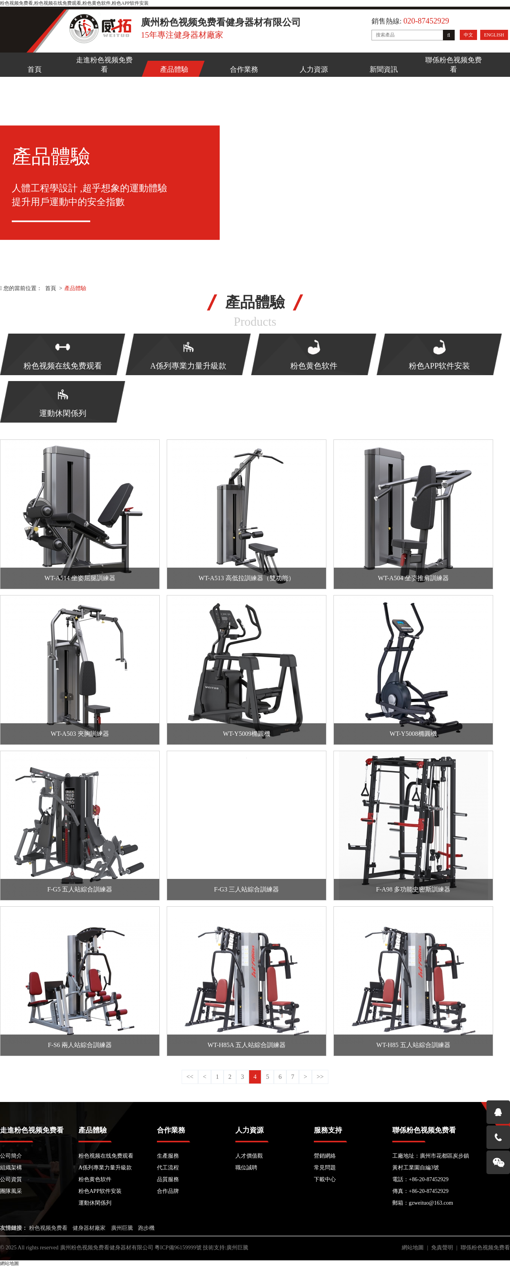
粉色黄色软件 (94, 1179)
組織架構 (11, 1168)
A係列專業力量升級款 (105, 1168)
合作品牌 (168, 1191)
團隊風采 (11, 1191)
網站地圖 (413, 1248)
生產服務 (168, 1156)
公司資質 (11, 1179)
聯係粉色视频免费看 (453, 64)
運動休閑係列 (94, 1203)
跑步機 (146, 1228)
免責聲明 (442, 1248)
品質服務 (168, 1179)
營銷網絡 (325, 1156)
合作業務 (244, 69)
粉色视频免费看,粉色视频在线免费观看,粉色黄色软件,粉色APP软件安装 (74, 3)
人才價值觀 (249, 1156)
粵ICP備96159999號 (178, 1248)
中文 (468, 35)
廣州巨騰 (122, 1228)
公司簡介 (11, 1156)
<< (189, 1076)
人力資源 (314, 69)
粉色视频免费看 (48, 1228)
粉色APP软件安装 (100, 1191)
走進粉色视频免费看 (104, 64)
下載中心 (325, 1179)
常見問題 (325, 1168)
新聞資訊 (384, 69)
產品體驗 (174, 69)
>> (320, 1076)
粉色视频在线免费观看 (105, 1156)
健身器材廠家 (89, 1228)
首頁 (34, 69)
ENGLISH (494, 35)
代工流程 (168, 1168)
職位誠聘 (246, 1168)
